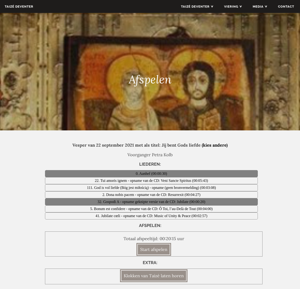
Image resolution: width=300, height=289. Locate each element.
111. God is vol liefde (103, 188)
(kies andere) (215, 145)
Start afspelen (153, 249)
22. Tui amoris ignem (111, 181)
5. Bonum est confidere (108, 209)
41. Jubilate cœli (108, 216)
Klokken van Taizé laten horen (154, 275)
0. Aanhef (143, 174)
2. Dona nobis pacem (118, 195)
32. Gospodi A (109, 202)
